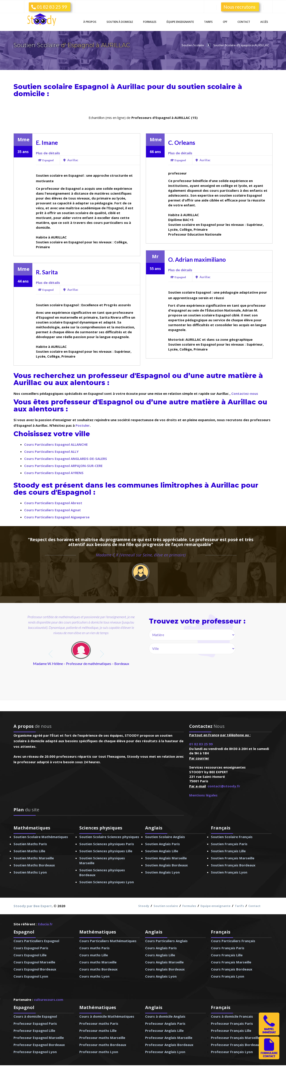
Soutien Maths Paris (30, 844)
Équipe (180, 22)
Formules (149, 22)
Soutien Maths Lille (29, 851)
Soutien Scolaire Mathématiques (41, 837)
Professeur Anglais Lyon (165, 1052)
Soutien (120, 22)
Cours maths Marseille (98, 962)
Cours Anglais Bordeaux (165, 969)
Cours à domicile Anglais (165, 1016)
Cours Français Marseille (231, 962)
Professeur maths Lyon (98, 1052)
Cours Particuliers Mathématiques (107, 941)
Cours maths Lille (93, 955)
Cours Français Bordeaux (231, 969)
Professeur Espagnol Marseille (39, 1037)
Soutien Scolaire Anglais (165, 837)
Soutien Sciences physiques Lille (105, 851)
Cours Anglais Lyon (161, 976)
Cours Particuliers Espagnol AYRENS (54, 473)
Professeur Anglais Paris (165, 1023)
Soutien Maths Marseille (34, 858)
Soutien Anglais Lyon (162, 872)
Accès (264, 22)
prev (51, 654)
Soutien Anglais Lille (161, 851)
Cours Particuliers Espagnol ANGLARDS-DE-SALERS (65, 458)
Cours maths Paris (94, 948)
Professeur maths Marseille (102, 1037)
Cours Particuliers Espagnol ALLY (51, 451)
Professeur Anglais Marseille (168, 1037)
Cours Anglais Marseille (164, 962)
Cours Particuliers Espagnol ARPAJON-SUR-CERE (63, 465)
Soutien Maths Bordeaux (34, 865)
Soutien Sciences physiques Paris (106, 844)
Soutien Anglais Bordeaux (166, 865)
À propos (89, 22)
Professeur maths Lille (98, 1030)
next (102, 654)
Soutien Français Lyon (229, 872)
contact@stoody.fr (224, 786)
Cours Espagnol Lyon (31, 976)
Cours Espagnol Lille (30, 955)
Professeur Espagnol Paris (35, 1023)
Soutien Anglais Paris (162, 844)
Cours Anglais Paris (161, 948)
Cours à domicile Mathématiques (106, 1016)
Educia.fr (45, 924)
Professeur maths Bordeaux (102, 1044)
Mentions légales (203, 795)
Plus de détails (48, 153)
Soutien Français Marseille (232, 858)
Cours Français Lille (227, 955)
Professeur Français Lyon (232, 1052)
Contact (243, 22)
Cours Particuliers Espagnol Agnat (52, 510)
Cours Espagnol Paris (31, 948)
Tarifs (208, 22)
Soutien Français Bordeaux (233, 865)
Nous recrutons (239, 7)
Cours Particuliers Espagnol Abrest (53, 503)
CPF (225, 22)
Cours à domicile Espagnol (35, 1016)
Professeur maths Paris (98, 1023)
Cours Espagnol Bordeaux (35, 969)
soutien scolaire (207, 87)
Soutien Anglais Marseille (166, 858)
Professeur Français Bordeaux (236, 1044)
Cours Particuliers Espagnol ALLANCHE (56, 444)
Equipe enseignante (215, 906)
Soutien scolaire (166, 906)
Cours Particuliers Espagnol (36, 941)
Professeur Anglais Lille (164, 1030)
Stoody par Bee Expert (33, 906)
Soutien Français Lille (228, 851)
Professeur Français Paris (232, 1023)
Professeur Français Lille (231, 1030)
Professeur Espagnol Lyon (35, 1052)
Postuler (83, 425)
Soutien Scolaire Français (232, 837)
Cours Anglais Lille (160, 955)
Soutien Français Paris (229, 844)
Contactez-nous (244, 393)
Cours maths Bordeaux (98, 969)
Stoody (143, 906)
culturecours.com (48, 999)
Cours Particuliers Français (233, 941)
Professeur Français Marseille (235, 1037)
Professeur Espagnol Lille (34, 1030)
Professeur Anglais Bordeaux (169, 1044)
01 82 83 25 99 (49, 7)
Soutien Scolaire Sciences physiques (109, 837)
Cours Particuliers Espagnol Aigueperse (56, 517)
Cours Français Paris (227, 948)
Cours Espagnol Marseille (34, 962)
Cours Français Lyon (227, 976)
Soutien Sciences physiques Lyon (106, 882)
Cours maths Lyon (94, 976)
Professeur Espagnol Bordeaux (39, 1044)
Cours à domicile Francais (232, 1016)
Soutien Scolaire (37, 45)
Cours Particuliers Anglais (166, 941)
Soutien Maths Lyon (30, 872)
